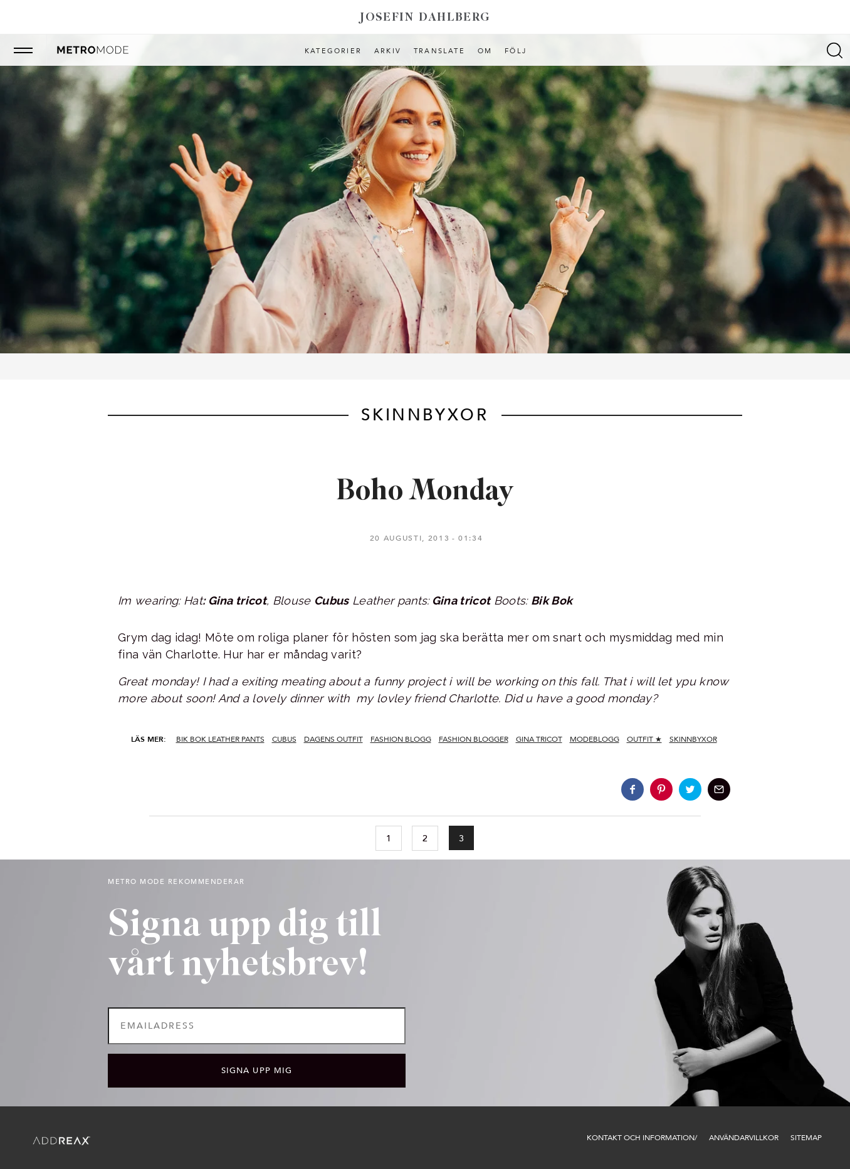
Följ (516, 51)
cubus (284, 739)
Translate (439, 51)
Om (485, 51)
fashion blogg (400, 739)
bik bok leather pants (220, 739)
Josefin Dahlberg (425, 18)
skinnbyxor (693, 739)
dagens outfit (333, 739)
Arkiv (387, 51)
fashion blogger (473, 739)
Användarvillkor (744, 1138)
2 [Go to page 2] (425, 838)
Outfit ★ (644, 739)
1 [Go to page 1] (388, 838)
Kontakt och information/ (642, 1138)
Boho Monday (425, 492)
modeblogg (594, 739)
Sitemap (806, 1138)
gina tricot (539, 739)
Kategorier (333, 51)
